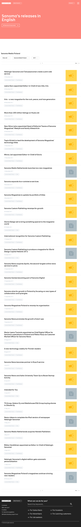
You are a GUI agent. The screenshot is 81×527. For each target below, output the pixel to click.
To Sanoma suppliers (8, 512)
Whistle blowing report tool (10, 514)
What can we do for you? (37, 501)
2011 (34, 58)
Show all (5, 58)
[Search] (71, 504)
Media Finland (16, 3)
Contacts (4, 505)
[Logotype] (6, 3)
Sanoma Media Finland (20, 58)
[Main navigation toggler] (77, 3)
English (71, 3)
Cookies (4, 510)
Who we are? (6, 507)
